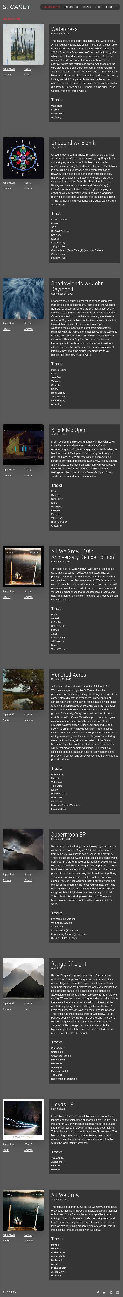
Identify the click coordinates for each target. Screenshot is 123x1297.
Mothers (57, 1260)
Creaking (57, 1052)
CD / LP (28, 74)
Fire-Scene (58, 1059)
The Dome (58, 1075)
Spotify (27, 69)
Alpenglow (58, 1067)
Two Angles (58, 1158)
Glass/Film (58, 1048)
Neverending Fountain (64, 1078)
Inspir (55, 1165)
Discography (52, 7)
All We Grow (59, 1271)
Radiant (56, 1063)
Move (55, 1245)
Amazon (7, 74)
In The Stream (60, 1268)
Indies (27, 1009)
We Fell (56, 1248)
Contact (111, 7)
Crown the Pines (61, 1055)
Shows (87, 7)
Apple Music (9, 69)
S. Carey (17, 7)
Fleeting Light (60, 1071)
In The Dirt (58, 1252)
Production (71, 7)
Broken (56, 1275)
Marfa (55, 1169)
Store (98, 7)
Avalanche (58, 1162)
